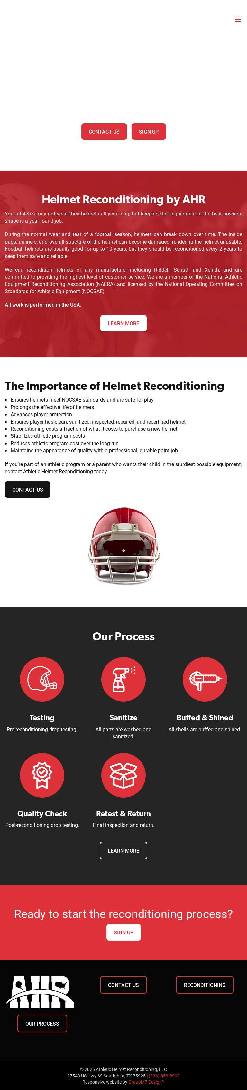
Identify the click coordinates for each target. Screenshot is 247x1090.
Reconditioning (205, 984)
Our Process (42, 1023)
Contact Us (104, 131)
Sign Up (149, 131)
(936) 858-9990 (164, 1076)
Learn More (123, 323)
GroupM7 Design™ (146, 1082)
